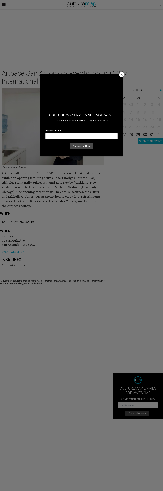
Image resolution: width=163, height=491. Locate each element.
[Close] (121, 74)
